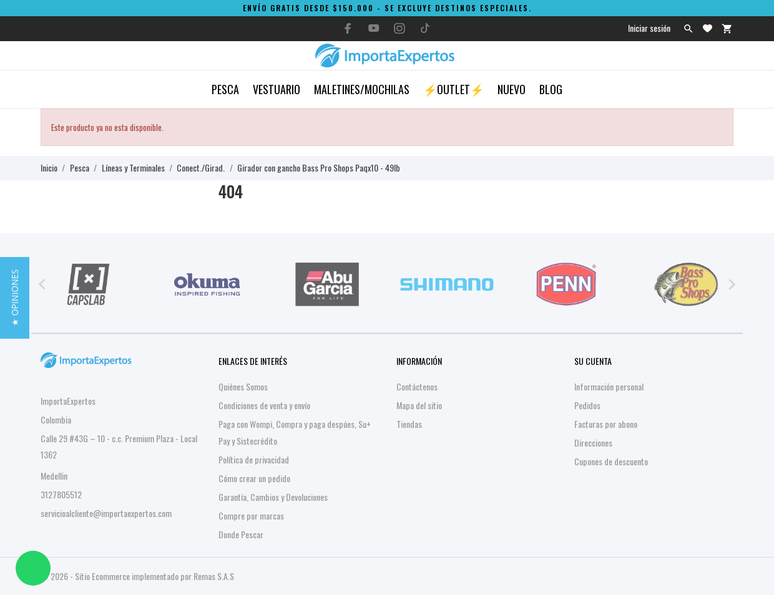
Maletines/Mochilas (361, 89)
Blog (550, 89)
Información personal (609, 386)
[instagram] (399, 28)
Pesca (225, 89)
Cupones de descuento (611, 461)
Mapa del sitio (419, 405)
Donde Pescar (240, 534)
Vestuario (276, 89)
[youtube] (374, 28)
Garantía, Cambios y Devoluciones (273, 496)
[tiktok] (425, 28)
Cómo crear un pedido (254, 478)
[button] (14, 297)
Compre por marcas (251, 515)
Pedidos (587, 405)
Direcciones (593, 442)
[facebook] (348, 28)
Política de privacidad (253, 459)
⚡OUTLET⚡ (453, 89)
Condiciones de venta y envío (264, 405)
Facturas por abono (605, 423)
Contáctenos (417, 386)
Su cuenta (593, 360)
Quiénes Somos (243, 386)
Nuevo (511, 89)
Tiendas (409, 423)
